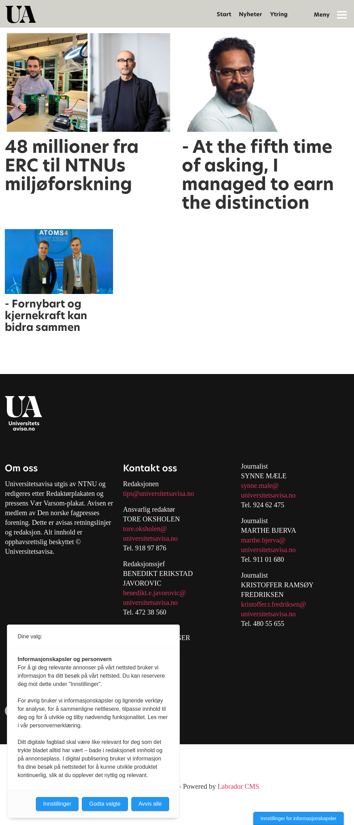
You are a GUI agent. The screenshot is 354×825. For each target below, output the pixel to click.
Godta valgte (105, 804)
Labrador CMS (238, 786)
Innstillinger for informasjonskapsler (298, 818)
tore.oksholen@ (145, 528)
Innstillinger (57, 804)
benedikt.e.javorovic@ (154, 593)
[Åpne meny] (342, 14)
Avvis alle (150, 804)
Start (224, 14)
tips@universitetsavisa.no (158, 493)
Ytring (279, 14)
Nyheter (250, 14)
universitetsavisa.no (150, 538)
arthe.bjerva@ (266, 540)
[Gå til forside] (21, 14)
